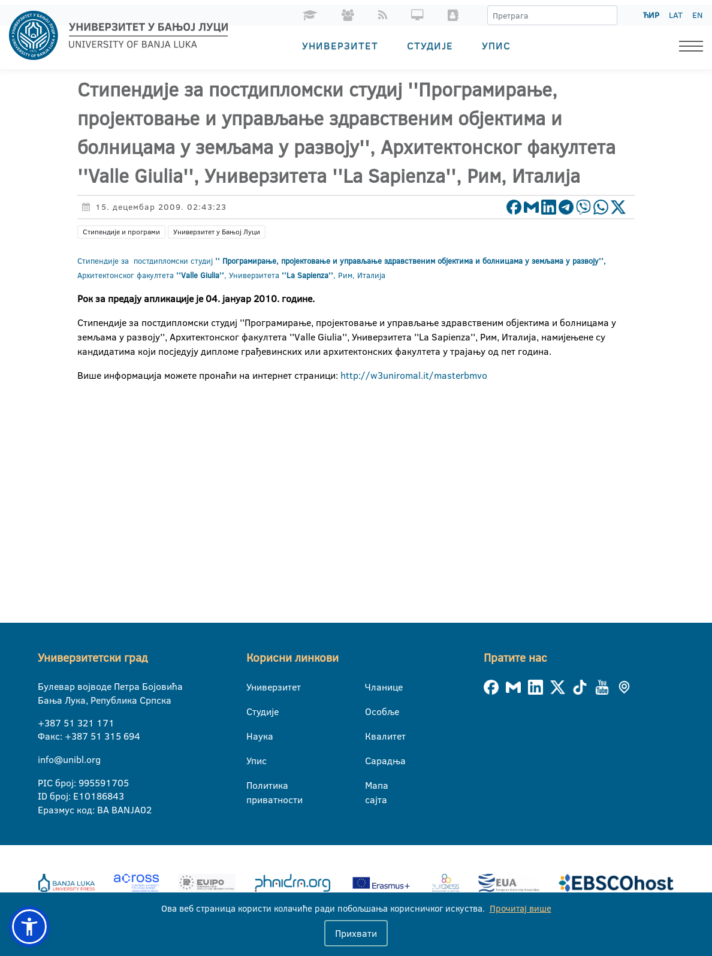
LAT (676, 15)
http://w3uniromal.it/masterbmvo (412, 375)
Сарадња (372, 760)
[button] (29, 926)
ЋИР (651, 15)
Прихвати (356, 933)
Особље (372, 711)
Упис (496, 45)
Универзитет (340, 45)
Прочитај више (520, 908)
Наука (253, 736)
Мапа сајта (372, 786)
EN (697, 15)
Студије (430, 45)
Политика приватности (253, 786)
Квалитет (372, 736)
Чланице (372, 686)
